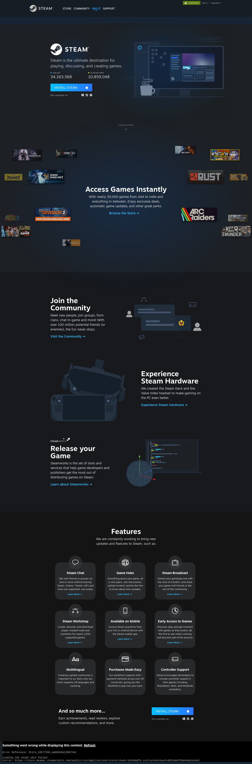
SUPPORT (109, 8)
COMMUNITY (82, 8)
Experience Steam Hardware (163, 405)
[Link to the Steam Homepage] (44, 11)
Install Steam (65, 87)
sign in (204, 3)
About (96, 8)
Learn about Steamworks (70, 484)
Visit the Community (66, 336)
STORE (67, 8)
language (215, 3)
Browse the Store (122, 213)
